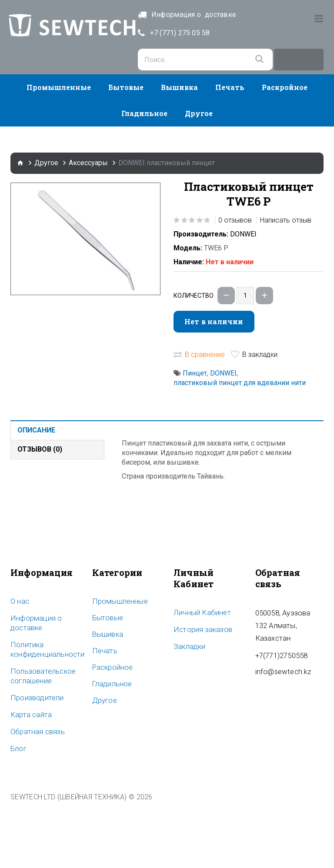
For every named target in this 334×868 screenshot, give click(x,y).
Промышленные (59, 150)
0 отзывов (235, 283)
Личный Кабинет (199, 676)
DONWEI (243, 297)
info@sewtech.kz (281, 721)
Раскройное (284, 150)
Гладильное (144, 177)
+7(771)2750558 (279, 705)
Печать (229, 150)
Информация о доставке (33, 686)
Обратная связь (35, 792)
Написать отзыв (285, 283)
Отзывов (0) (39, 513)
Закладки (188, 709)
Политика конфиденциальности (43, 712)
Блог (17, 809)
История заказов (200, 692)
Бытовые (126, 150)
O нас (19, 664)
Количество (194, 359)
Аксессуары (88, 226)
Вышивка (179, 150)
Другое (199, 177)
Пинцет (195, 436)
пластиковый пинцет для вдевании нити (240, 446)
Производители (34, 759)
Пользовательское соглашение (40, 738)
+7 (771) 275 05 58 (205, 33)
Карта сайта (29, 776)
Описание (36, 493)
